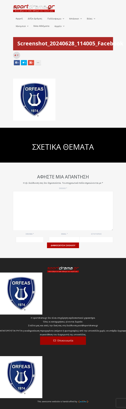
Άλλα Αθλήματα (41, 26)
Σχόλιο (63, 188)
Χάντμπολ (21, 26)
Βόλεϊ (89, 19)
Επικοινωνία (65, 340)
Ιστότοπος (96, 234)
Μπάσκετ (74, 19)
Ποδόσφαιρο (54, 19)
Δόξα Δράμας (35, 19)
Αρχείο (58, 26)
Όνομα (30, 234)
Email (64, 234)
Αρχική (19, 19)
